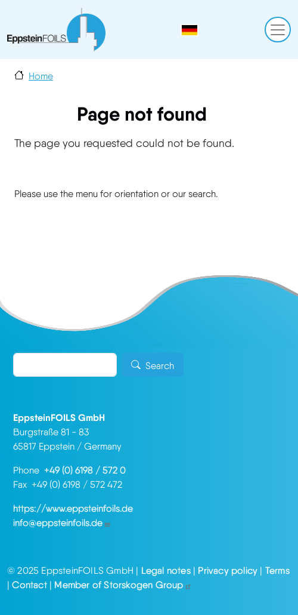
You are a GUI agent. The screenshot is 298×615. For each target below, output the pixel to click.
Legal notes (166, 570)
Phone (28, 470)
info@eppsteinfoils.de (62, 522)
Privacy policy (227, 570)
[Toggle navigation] (278, 30)
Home (41, 76)
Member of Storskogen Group (122, 585)
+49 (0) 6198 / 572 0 (85, 470)
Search (159, 365)
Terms (277, 570)
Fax (22, 484)
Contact (29, 585)
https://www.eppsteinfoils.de (73, 508)
